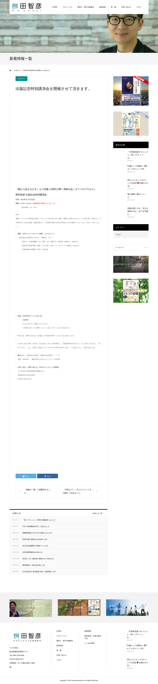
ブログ (138, 7)
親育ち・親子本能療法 (86, 7)
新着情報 (87, 631)
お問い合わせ (126, 7)
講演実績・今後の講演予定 (92, 637)
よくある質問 (89, 643)
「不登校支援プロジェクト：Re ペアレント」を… (137, 155)
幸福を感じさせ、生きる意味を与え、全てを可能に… (137, 211)
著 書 (113, 7)
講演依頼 (102, 7)
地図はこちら (46, 237)
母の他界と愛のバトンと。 (136, 195)
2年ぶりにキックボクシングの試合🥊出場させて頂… (138, 183)
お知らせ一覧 (97, 513)
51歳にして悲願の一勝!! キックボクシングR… (137, 167)
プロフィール (67, 7)
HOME (54, 7)
